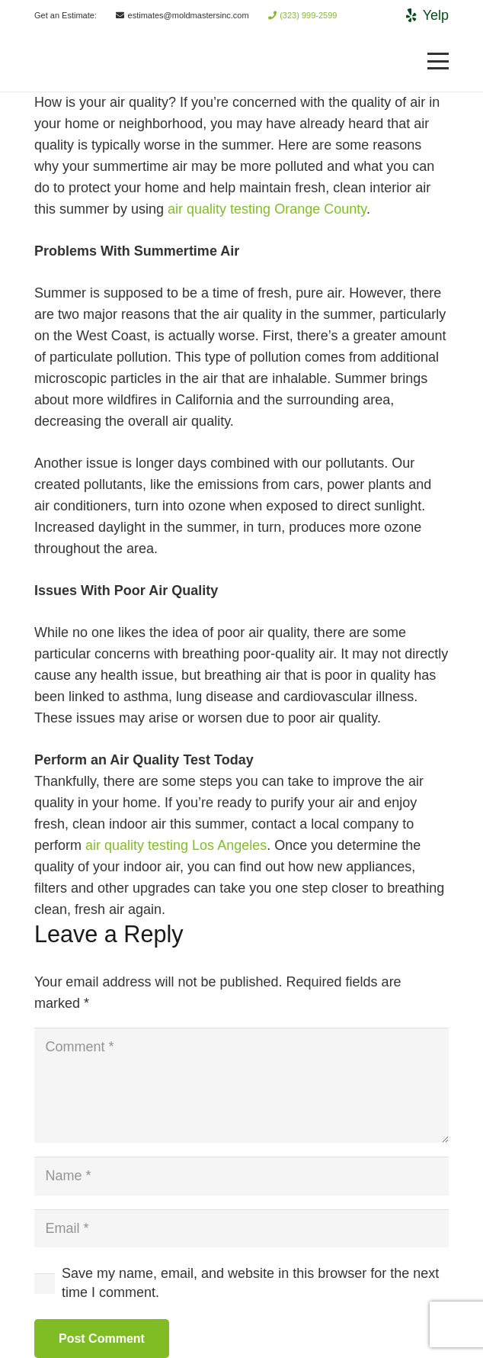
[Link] (58, 61)
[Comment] (241, 1085)
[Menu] (438, 61)
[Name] (241, 1176)
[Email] (241, 1228)
